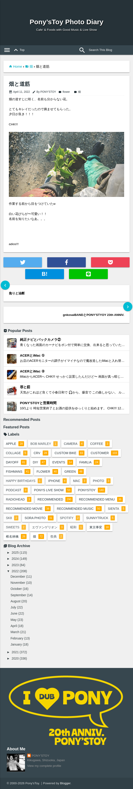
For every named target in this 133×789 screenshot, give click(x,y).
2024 (15, 558)
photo (102, 480)
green (74, 471)
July (13, 607)
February (16, 638)
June (13, 613)
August (15, 601)
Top (18, 50)
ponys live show (53, 490)
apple (15, 443)
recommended (55, 499)
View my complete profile (44, 766)
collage (16, 453)
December (17, 576)
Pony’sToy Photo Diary (66, 22)
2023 (15, 565)
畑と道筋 (19, 84)
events (62, 462)
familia (89, 462)
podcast (17, 490)
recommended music (79, 508)
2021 (15, 652)
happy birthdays (24, 480)
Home (17, 66)
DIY (39, 462)
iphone (57, 480)
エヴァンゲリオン (48, 527)
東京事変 (99, 527)
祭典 (56, 536)
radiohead (18, 499)
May (13, 620)
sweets (16, 527)
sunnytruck (100, 517)
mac (80, 480)
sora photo (39, 517)
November (17, 582)
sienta (117, 508)
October (16, 589)
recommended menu (101, 499)
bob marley (44, 443)
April (13, 626)
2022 (15, 571)
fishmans (18, 471)
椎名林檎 (16, 536)
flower (64, 91)
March (14, 632)
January (16, 644)
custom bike (69, 453)
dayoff (16, 462)
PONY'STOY (40, 755)
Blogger (65, 783)
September (18, 595)
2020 (15, 658)
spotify (70, 517)
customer (104, 453)
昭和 (76, 527)
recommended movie (28, 508)
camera (74, 443)
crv (41, 453)
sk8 (12, 517)
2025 (15, 552)
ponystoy (91, 490)
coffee (99, 443)
